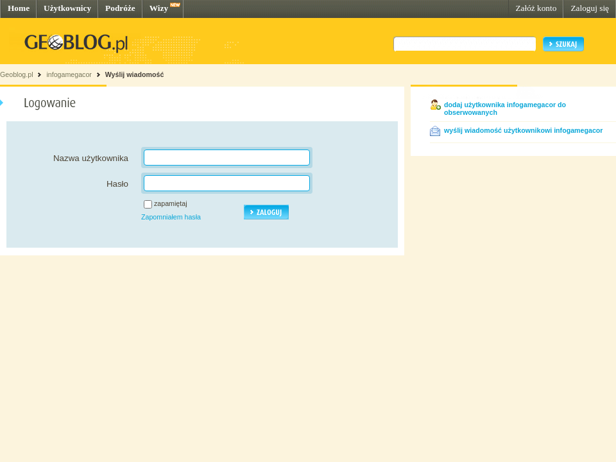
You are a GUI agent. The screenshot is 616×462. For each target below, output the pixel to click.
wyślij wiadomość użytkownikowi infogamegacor (523, 130)
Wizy (159, 8)
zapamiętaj (170, 203)
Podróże (120, 8)
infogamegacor (69, 74)
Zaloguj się (589, 8)
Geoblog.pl (16, 74)
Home (19, 8)
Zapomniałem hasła (171, 217)
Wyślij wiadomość (134, 74)
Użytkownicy (67, 8)
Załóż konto (535, 8)
